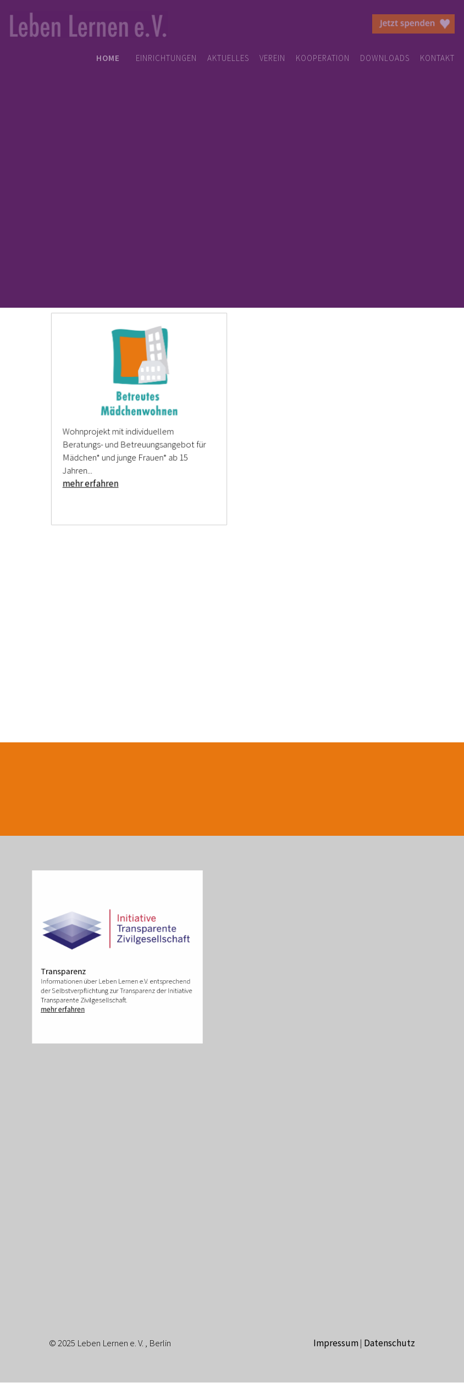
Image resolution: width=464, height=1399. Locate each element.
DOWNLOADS (385, 58)
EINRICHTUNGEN (166, 58)
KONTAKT (437, 58)
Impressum (335, 1343)
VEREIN (272, 58)
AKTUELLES (228, 58)
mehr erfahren (92, 481)
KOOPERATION (323, 58)
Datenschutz (389, 1343)
